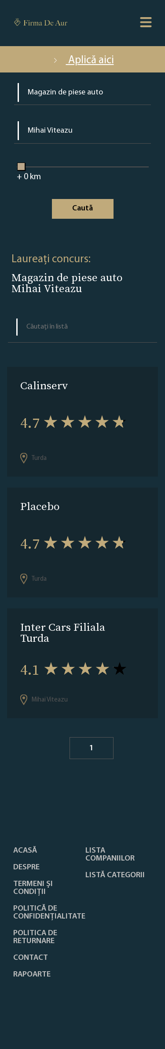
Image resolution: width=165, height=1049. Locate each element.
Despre (26, 868)
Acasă (25, 851)
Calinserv (44, 385)
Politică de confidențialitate (49, 913)
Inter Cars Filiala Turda (62, 633)
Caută (82, 208)
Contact (30, 958)
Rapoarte (32, 975)
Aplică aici (82, 60)
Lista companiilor (110, 855)
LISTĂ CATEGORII (115, 875)
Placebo (40, 506)
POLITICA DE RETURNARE (35, 937)
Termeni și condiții (33, 888)
